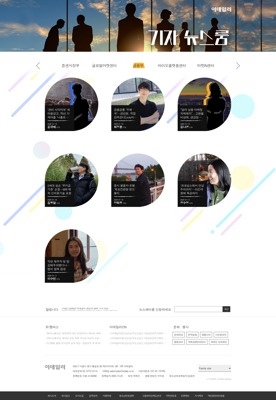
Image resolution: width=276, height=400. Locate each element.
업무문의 (93, 395)
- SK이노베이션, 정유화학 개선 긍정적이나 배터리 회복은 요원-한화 (74, 333)
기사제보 (199, 395)
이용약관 (107, 395)
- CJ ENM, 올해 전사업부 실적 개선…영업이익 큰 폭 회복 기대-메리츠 (74, 343)
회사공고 (65, 395)
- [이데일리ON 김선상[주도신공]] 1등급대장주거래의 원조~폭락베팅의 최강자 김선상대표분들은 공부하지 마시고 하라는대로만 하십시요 (138, 338)
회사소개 (52, 395)
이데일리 (221, 9)
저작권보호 (171, 395)
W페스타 (206, 334)
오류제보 (185, 395)
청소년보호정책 (126, 395)
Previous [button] (38, 65)
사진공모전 (220, 334)
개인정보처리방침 (216, 395)
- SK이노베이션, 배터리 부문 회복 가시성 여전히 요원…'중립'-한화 (74, 338)
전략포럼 (192, 334)
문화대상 (178, 334)
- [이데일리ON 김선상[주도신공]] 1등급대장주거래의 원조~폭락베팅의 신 (138, 333)
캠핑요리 (178, 342)
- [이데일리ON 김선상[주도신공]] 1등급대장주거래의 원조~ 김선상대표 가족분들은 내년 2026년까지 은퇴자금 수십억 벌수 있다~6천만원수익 (138, 343)
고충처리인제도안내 (151, 395)
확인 (226, 309)
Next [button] (238, 65)
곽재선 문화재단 (219, 342)
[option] (138, 65)
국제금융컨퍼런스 (197, 342)
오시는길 (79, 395)
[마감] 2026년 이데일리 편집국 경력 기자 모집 (85, 309)
